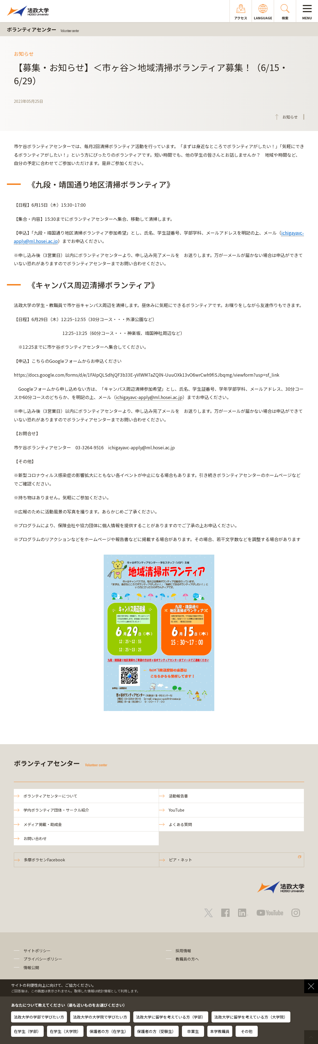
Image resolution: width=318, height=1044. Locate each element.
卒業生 (193, 1031)
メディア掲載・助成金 (43, 824)
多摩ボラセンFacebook (44, 859)
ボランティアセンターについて (50, 796)
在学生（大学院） (65, 1031)
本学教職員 (220, 1031)
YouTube (176, 810)
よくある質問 (180, 824)
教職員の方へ (187, 959)
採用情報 (183, 950)
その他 (246, 1031)
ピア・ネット (180, 859)
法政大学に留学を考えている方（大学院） (251, 1017)
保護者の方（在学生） (109, 1031)
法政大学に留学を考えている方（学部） (170, 1017)
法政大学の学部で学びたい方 (39, 1017)
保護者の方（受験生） (156, 1031)
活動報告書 (178, 796)
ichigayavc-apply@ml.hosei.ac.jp (149, 397)
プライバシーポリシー (43, 959)
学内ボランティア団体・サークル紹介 (56, 810)
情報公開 (31, 967)
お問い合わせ (35, 838)
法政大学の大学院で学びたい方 (100, 1017)
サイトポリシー (37, 950)
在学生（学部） (27, 1031)
